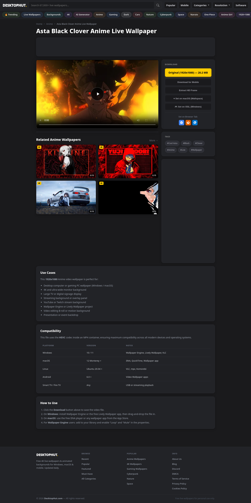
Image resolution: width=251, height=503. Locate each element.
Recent (85, 458)
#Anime (171, 149)
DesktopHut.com (53, 498)
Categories (201, 5)
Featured (86, 468)
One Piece (209, 14)
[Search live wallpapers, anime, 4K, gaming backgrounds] (91, 5)
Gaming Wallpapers (137, 468)
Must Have (87, 473)
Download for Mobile (188, 82)
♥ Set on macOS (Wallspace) (188, 98)
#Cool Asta (172, 143)
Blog (174, 463)
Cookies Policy (179, 488)
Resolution (222, 5)
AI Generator (83, 14)
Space (181, 14)
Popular (170, 5)
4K (68, 14)
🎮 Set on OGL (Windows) (188, 106)
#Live (182, 149)
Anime (99, 14)
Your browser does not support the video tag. (97, 94)
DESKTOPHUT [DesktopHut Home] (15, 5)
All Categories (89, 478)
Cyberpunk (166, 14)
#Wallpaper (196, 149)
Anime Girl (226, 14)
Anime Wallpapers (136, 458)
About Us (177, 458)
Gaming (113, 14)
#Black (186, 143)
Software (241, 5)
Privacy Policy (179, 483)
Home (39, 23)
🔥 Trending (11, 14)
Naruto (194, 14)
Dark (126, 14)
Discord (176, 468)
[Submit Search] (158, 5)
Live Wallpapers (32, 14)
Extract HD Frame (188, 90)
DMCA (175, 473)
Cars (137, 14)
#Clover (198, 143)
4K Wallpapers (134, 463)
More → (153, 140)
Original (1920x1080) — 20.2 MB (188, 72)
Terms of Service (180, 478)
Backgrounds (54, 14)
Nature (150, 14)
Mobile (185, 5)
